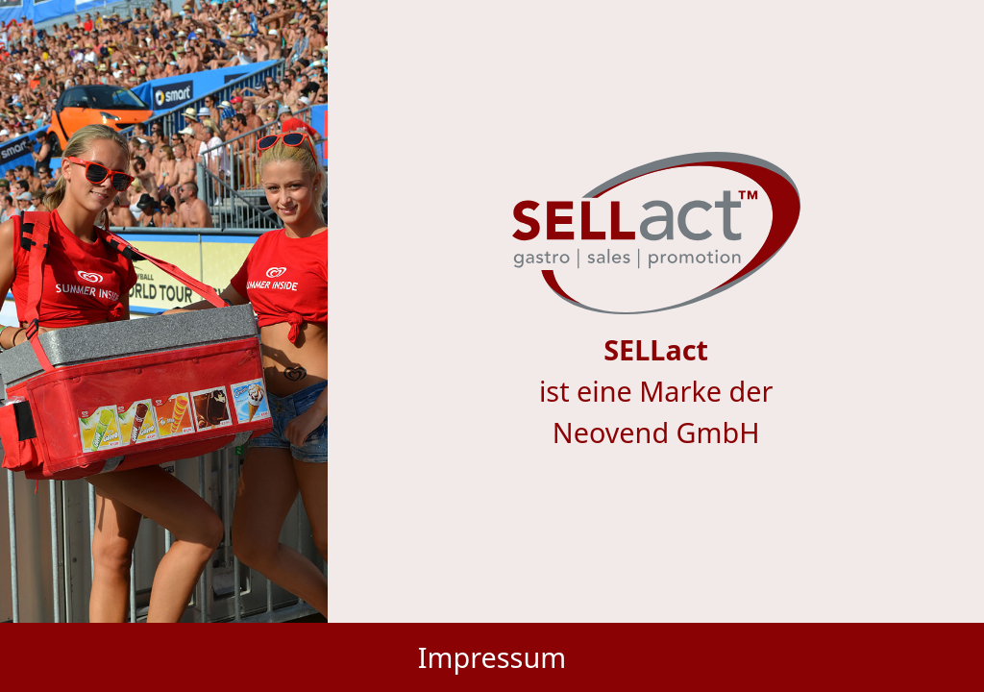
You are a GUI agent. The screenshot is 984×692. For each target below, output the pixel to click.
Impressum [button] (492, 657)
